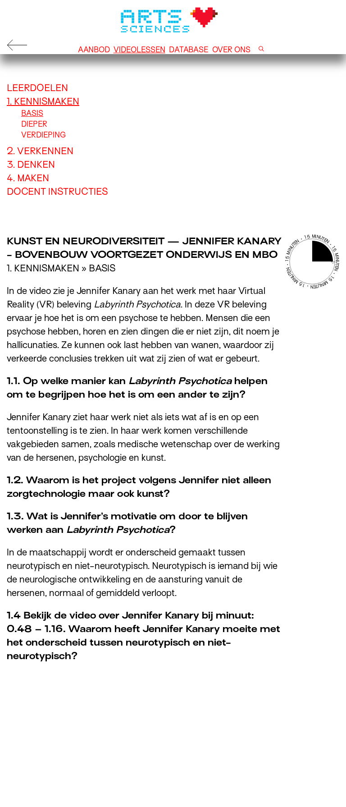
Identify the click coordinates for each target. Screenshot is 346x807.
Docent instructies (57, 191)
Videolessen (139, 50)
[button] (261, 50)
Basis (32, 113)
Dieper (34, 124)
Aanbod (94, 50)
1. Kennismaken (43, 101)
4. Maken (28, 178)
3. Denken (31, 164)
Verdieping (43, 135)
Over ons (231, 50)
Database (189, 50)
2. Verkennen (40, 151)
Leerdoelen (37, 88)
